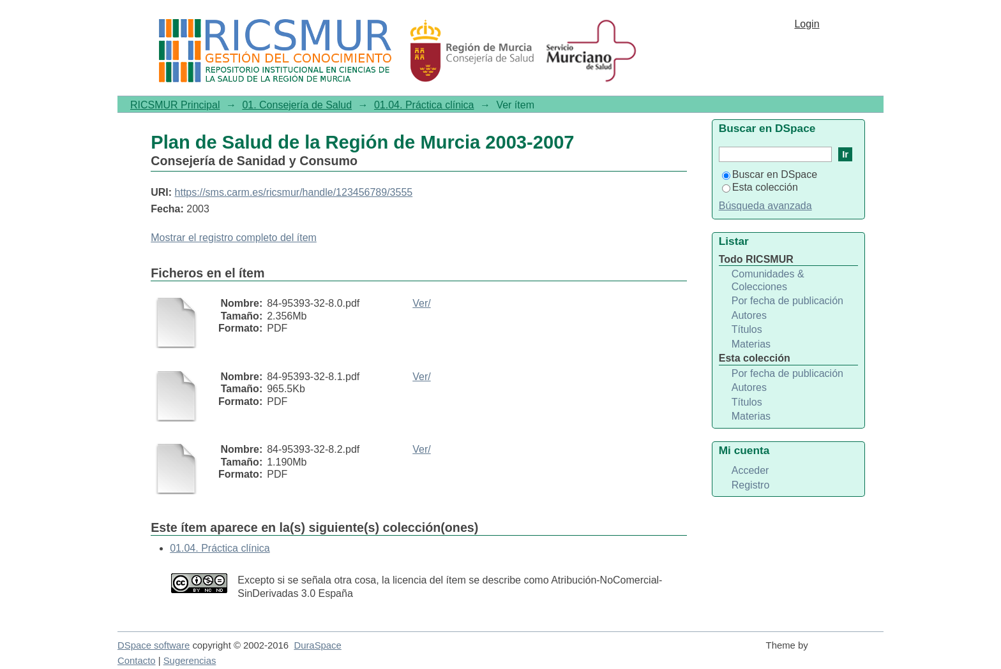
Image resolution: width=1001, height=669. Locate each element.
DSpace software (153, 645)
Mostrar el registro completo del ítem (234, 237)
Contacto (136, 661)
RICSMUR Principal (175, 104)
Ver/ (421, 303)
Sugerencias (189, 661)
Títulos (747, 329)
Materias (751, 344)
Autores (749, 315)
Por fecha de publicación (787, 300)
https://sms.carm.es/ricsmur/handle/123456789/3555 (294, 192)
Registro (751, 485)
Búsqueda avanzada (765, 205)
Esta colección (760, 187)
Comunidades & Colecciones (768, 280)
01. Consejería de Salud (297, 104)
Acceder (750, 470)
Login (806, 23)
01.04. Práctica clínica (424, 104)
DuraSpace (317, 645)
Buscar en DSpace (769, 174)
